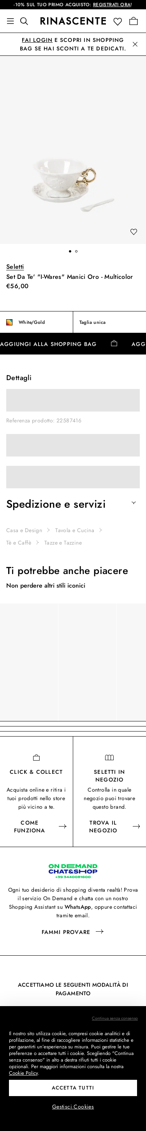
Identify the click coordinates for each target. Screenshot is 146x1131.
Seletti (15, 266)
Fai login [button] (37, 40)
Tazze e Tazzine (63, 542)
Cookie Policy (23, 1073)
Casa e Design (24, 530)
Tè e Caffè (18, 542)
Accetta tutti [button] (73, 1087)
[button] (119, 21)
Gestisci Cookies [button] (73, 1106)
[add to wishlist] (133, 232)
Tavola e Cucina (74, 530)
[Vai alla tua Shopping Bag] (133, 21)
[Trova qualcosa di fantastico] (26, 21)
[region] (73, 662)
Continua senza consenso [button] (115, 1018)
